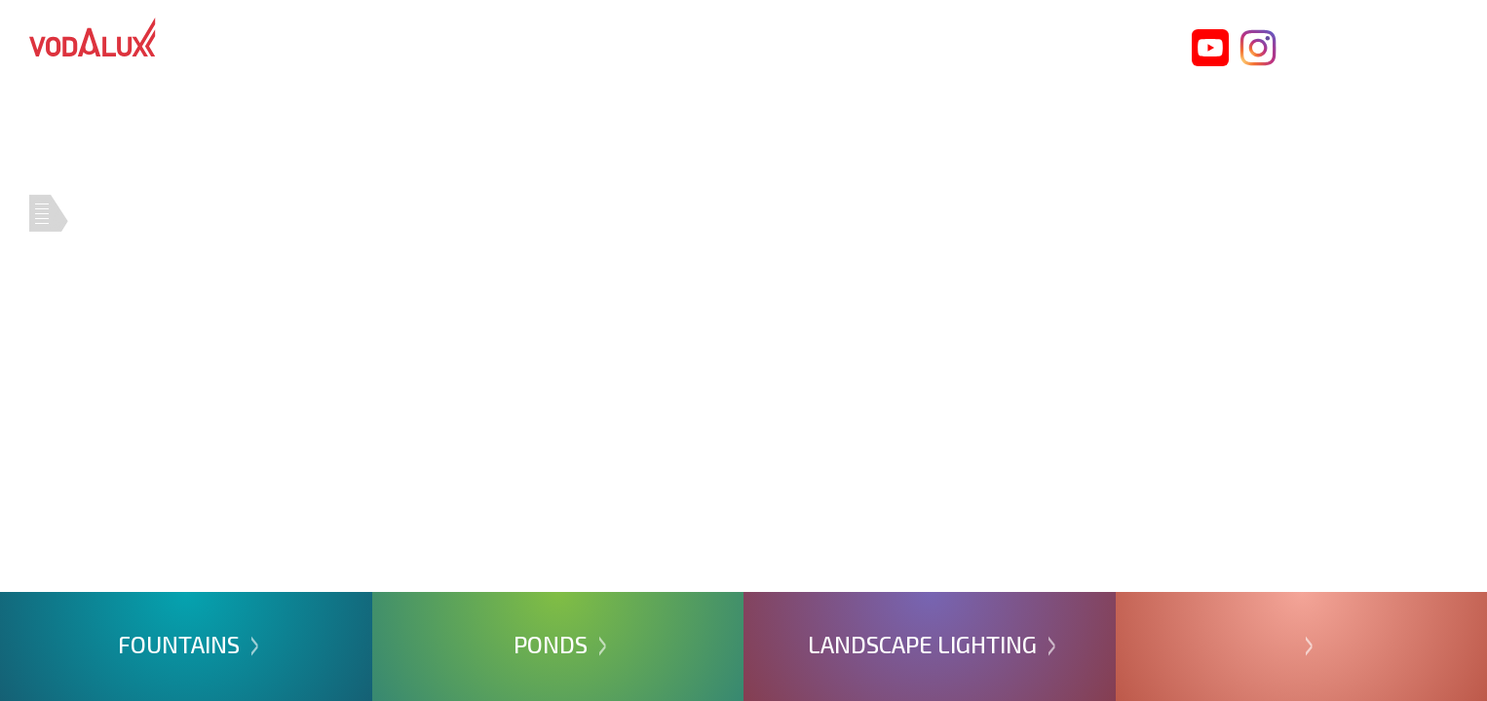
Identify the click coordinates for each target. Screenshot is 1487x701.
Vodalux (92, 37)
